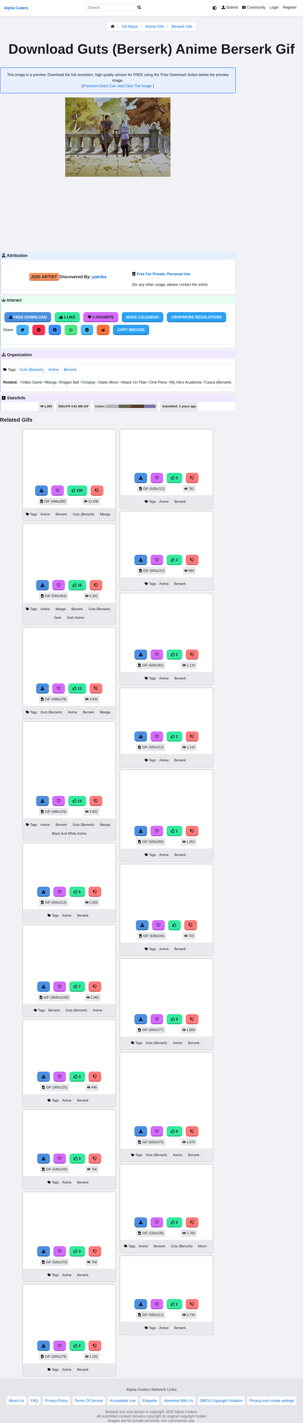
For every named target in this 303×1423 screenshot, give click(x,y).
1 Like (67, 317)
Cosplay (88, 382)
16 (77, 585)
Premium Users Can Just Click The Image (118, 86)
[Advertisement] (118, 213)
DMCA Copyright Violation (221, 1401)
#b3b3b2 (112, 406)
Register (290, 7)
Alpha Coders (16, 8)
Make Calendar (142, 317)
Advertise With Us (178, 1401)
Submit (230, 7)
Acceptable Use (123, 1401)
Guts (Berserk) (32, 370)
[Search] (139, 8)
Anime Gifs (155, 26)
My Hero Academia (185, 382)
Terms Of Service (89, 1401)
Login (274, 7)
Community (253, 7)
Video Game (31, 382)
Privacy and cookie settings (271, 1401)
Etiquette (149, 1401)
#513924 (137, 406)
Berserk (70, 370)
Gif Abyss (130, 26)
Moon (202, 1246)
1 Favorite (101, 317)
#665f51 (125, 406)
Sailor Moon (108, 382)
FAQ (34, 1401)
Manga (50, 382)
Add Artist (44, 276)
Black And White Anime (69, 833)
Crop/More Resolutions (196, 317)
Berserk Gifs (181, 26)
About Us (16, 1401)
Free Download (28, 317)
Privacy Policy (56, 1401)
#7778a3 (150, 406)
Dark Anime (75, 617)
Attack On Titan (133, 382)
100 (77, 490)
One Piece (158, 382)
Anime (53, 370)
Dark (57, 617)
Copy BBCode (131, 330)
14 (77, 801)
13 (77, 688)
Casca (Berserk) (217, 382)
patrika (99, 276)
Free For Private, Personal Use (163, 274)
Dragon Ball (69, 382)
